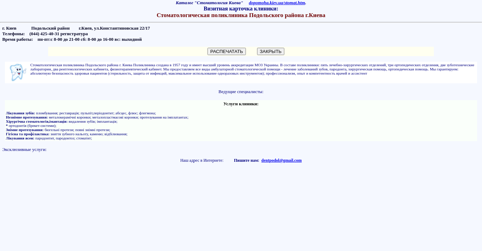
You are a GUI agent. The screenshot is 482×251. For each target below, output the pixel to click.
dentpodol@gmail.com (281, 160)
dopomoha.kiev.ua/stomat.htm (277, 2)
